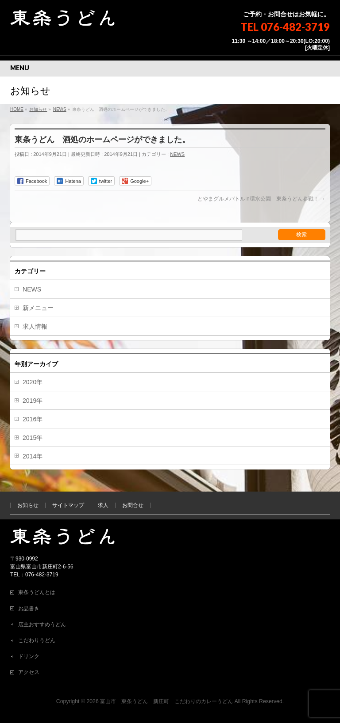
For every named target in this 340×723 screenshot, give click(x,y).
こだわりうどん (36, 640)
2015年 (32, 437)
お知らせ (28, 505)
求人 (103, 505)
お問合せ (132, 505)
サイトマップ (68, 505)
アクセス (28, 672)
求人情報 (35, 326)
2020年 (32, 382)
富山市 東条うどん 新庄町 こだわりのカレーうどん (166, 701)
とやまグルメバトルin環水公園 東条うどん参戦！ (261, 199)
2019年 (32, 400)
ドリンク (28, 656)
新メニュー (38, 307)
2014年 (32, 456)
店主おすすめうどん (42, 624)
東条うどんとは (36, 592)
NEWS (177, 154)
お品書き (28, 609)
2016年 (32, 419)
